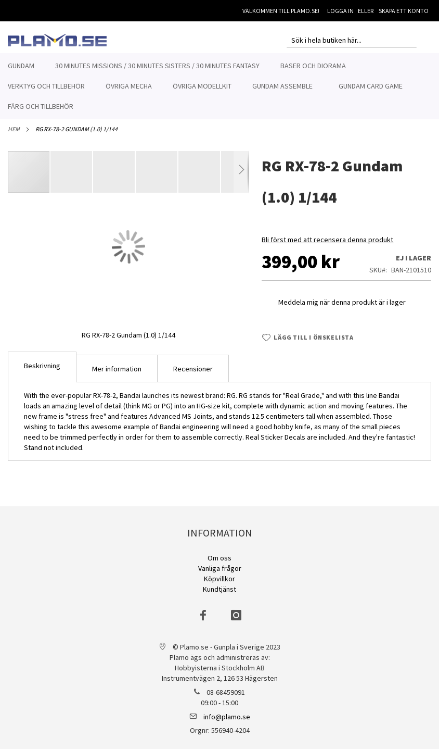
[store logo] (57, 40)
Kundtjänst (219, 589)
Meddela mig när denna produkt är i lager (342, 308)
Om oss (219, 558)
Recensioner (193, 374)
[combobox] (352, 40)
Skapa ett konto (404, 11)
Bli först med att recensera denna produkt (327, 245)
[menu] (219, 86)
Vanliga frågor (219, 568)
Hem (14, 135)
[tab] (42, 372)
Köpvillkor (219, 578)
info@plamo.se (226, 716)
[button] (71, 177)
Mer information (116, 374)
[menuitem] (21, 66)
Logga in (340, 11)
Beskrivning (42, 371)
